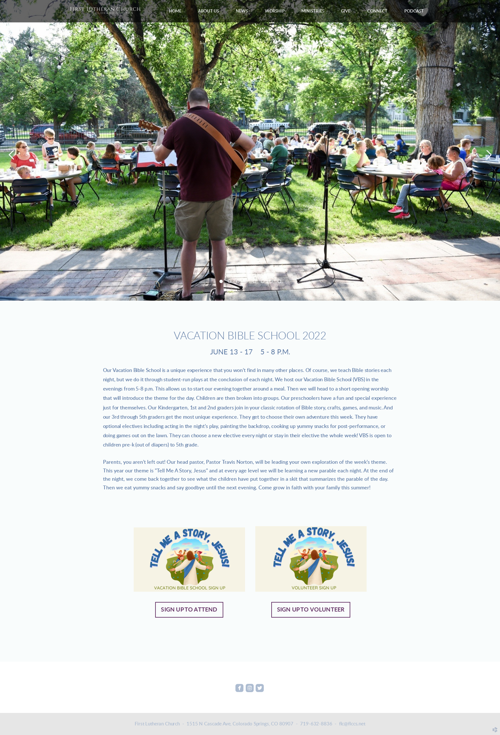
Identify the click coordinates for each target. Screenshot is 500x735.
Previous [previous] (11, 155)
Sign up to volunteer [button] (311, 610)
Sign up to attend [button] (189, 610)
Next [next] (488, 155)
